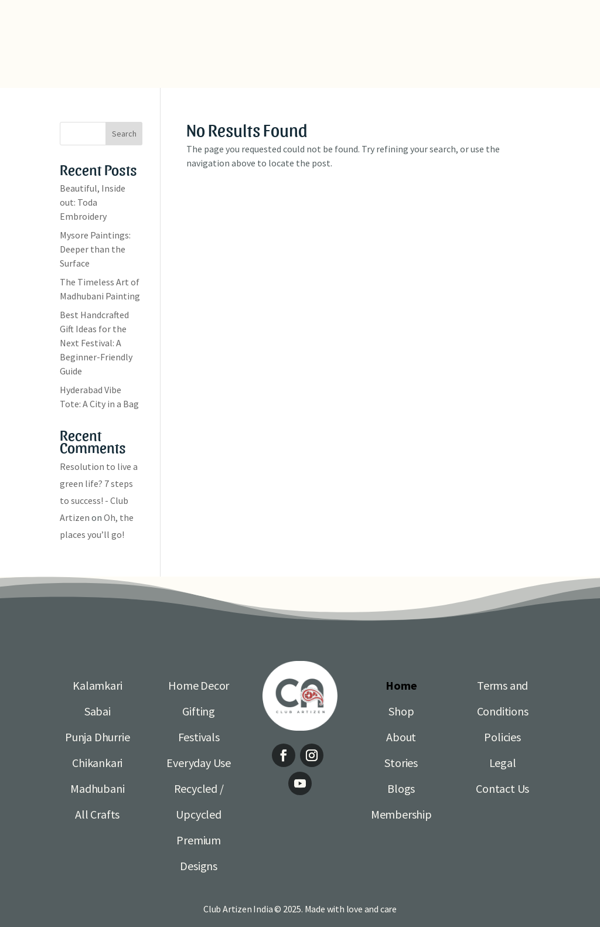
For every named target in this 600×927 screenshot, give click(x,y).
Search (124, 133)
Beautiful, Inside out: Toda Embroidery (92, 202)
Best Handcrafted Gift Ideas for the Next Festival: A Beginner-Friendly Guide (96, 343)
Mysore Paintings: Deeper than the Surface (95, 249)
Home (401, 685)
